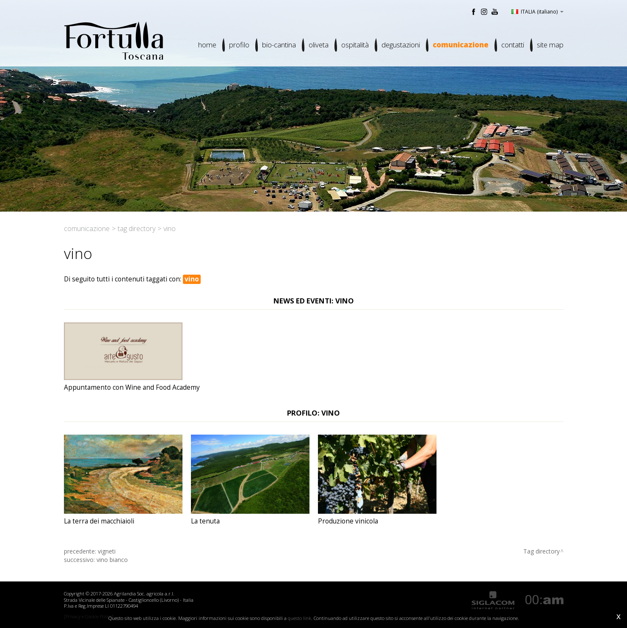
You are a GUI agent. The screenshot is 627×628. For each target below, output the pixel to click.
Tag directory (136, 228)
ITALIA (537, 11)
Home (207, 45)
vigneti (107, 551)
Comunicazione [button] (461, 45)
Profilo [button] (239, 45)
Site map (550, 45)
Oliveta (319, 45)
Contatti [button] (512, 45)
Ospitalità (355, 45)
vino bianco (112, 560)
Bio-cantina (279, 45)
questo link (299, 618)
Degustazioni (400, 45)
